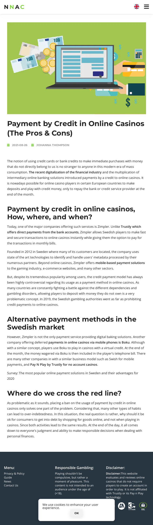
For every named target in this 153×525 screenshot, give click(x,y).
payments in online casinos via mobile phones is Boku (89, 342)
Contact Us (11, 485)
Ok (76, 513)
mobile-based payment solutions (120, 263)
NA (14, 7)
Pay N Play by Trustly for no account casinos (63, 364)
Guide (8, 477)
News (7, 481)
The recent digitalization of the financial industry (65, 172)
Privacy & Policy (14, 473)
